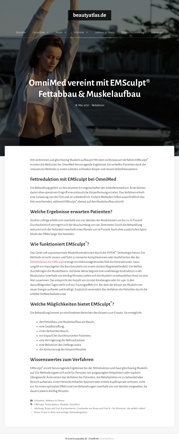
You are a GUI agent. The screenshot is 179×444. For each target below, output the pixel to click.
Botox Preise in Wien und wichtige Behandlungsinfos (60, 412)
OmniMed (74, 404)
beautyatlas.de (89, 15)
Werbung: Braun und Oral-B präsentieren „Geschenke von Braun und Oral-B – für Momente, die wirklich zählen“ (90, 408)
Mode (63, 32)
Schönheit (82, 32)
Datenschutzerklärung (132, 32)
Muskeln (64, 404)
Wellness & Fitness (104, 32)
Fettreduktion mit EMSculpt (47, 262)
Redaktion (98, 105)
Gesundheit (42, 32)
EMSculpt (39, 404)
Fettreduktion (52, 404)
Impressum (157, 32)
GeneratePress (106, 438)
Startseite (21, 32)
